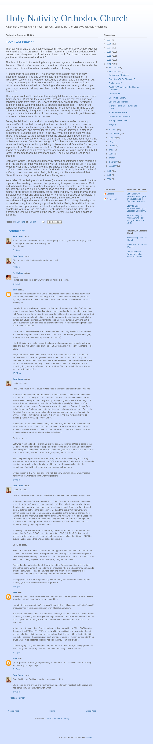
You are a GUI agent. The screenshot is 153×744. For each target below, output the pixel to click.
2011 (109, 60)
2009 (109, 171)
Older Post (91, 711)
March (112, 158)
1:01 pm (16, 586)
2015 (109, 44)
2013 (109, 52)
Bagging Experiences (118, 102)
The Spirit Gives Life (118, 120)
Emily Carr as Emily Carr (120, 116)
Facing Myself (115, 83)
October (113, 129)
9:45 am (16, 284)
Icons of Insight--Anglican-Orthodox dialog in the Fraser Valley (135, 219)
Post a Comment (17, 698)
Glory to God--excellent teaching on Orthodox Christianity (136, 208)
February (113, 162)
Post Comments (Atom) (58, 718)
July (111, 141)
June (111, 145)
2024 (109, 40)
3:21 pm (16, 652)
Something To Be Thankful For (123, 79)
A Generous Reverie (118, 112)
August (112, 137)
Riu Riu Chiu (114, 93)
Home (52, 711)
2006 (109, 179)
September (114, 133)
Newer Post (13, 711)
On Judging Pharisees (119, 75)
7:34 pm (16, 267)
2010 (109, 64)
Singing (112, 124)
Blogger (89, 738)
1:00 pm (16, 480)
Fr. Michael (18, 273)
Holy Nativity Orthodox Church (67, 18)
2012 (109, 56)
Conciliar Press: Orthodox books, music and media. (135, 254)
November (114, 71)
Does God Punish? (117, 98)
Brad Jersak (19, 236)
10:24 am (17, 373)
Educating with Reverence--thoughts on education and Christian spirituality (136, 197)
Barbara (110, 194)
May (111, 150)
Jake (15, 290)
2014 (109, 48)
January (113, 166)
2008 (109, 175)
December (114, 67)
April (111, 154)
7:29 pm (16, 250)
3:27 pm (16, 669)
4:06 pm (16, 692)
